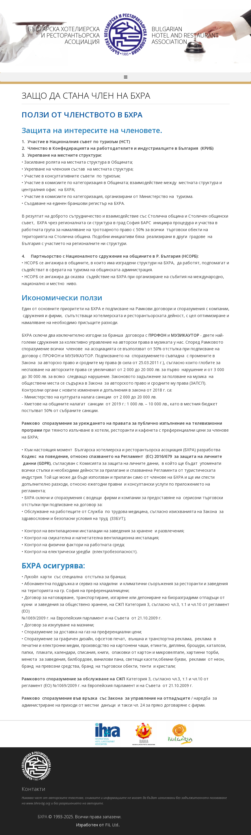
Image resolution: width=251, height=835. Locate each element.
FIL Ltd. (112, 824)
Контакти (33, 788)
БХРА (42, 816)
